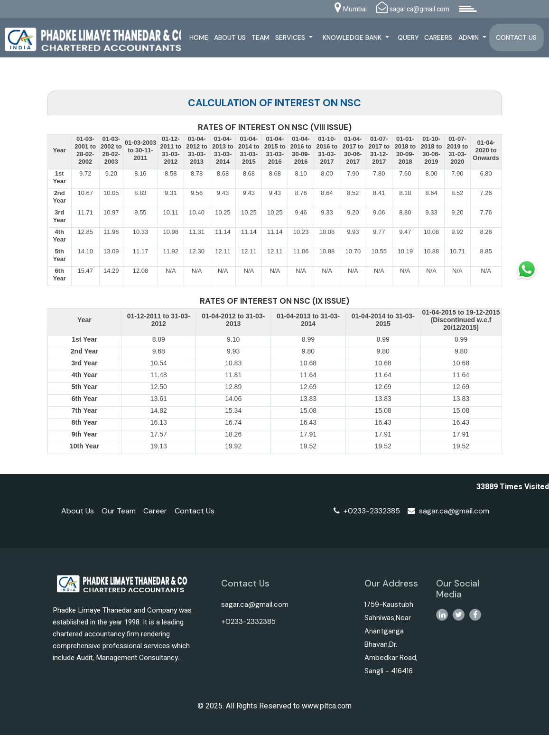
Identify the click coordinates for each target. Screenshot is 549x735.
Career (155, 511)
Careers (439, 37)
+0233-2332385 (367, 511)
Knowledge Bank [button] (353, 37)
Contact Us (516, 37)
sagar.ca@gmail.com (448, 511)
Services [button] (292, 37)
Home (199, 37)
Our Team (119, 511)
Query (408, 37)
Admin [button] (469, 37)
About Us (231, 37)
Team (261, 37)
